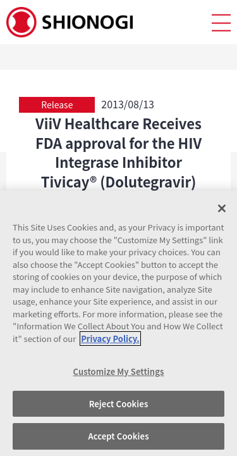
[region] (118, 323)
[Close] (222, 208)
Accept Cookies (118, 436)
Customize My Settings (118, 371)
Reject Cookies (119, 404)
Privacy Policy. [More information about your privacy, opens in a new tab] (110, 338)
